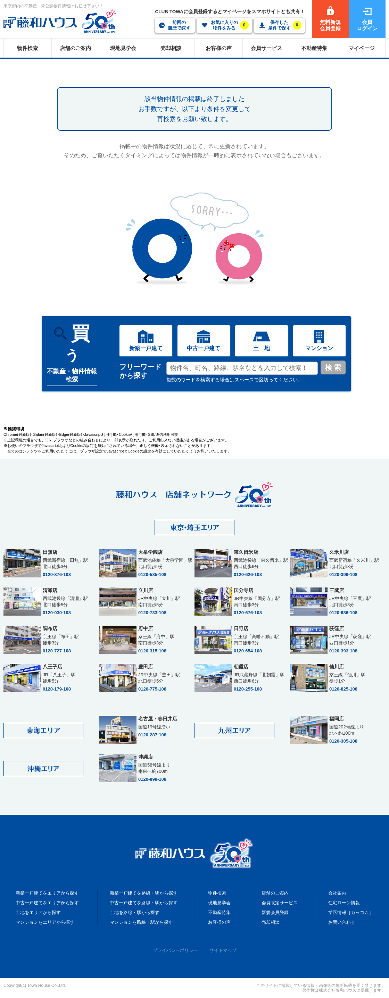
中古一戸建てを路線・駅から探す (143, 902)
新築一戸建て (146, 348)
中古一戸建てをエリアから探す (47, 902)
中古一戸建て (203, 348)
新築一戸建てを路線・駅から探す (143, 893)
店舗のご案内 (275, 893)
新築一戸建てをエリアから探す (47, 893)
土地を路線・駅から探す (134, 912)
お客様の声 (219, 922)
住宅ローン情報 (344, 902)
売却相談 (271, 922)
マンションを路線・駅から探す (141, 922)
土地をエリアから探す (38, 912)
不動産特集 (219, 912)
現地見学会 (219, 902)
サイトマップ (223, 950)
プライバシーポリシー (175, 950)
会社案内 (337, 893)
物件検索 (217, 893)
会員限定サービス (280, 902)
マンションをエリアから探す (45, 922)
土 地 (261, 348)
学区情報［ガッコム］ (350, 912)
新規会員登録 (275, 912)
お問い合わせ (341, 922)
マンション (319, 348)
